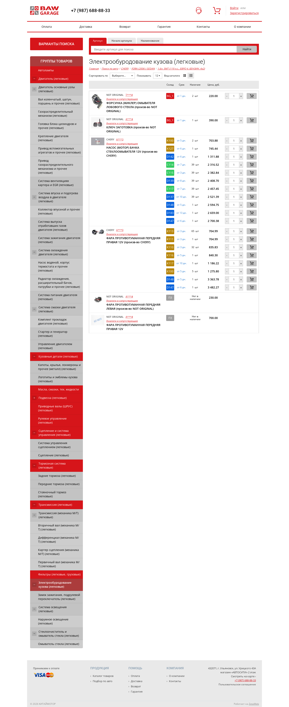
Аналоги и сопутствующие (122, 99)
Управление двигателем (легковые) (55, 346)
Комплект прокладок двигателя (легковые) (52, 321)
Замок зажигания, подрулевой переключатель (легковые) (59, 597)
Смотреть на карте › (243, 676)
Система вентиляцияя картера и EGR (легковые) (55, 183)
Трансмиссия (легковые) (55, 505)
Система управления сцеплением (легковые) (54, 445)
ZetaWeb (254, 704)
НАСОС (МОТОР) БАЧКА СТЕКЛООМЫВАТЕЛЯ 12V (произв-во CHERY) (132, 151)
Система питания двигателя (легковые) (57, 297)
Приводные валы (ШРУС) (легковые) (55, 408)
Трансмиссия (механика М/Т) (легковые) (58, 515)
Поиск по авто (110, 68)
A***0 (119, 230)
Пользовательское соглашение (237, 684)
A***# (129, 119)
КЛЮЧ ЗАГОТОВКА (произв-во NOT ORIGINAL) (131, 129)
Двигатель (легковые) (53, 79)
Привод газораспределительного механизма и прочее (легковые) (55, 167)
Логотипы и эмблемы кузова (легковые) (57, 379)
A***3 (119, 139)
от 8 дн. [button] (181, 181)
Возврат (125, 27)
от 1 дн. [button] (181, 96)
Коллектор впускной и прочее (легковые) (59, 211)
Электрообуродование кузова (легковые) (55, 584)
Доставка (85, 27)
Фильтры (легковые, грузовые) (59, 574)
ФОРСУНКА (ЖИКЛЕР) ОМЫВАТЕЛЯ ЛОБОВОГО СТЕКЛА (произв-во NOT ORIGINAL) (131, 107)
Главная (94, 68)
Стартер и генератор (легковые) (52, 334)
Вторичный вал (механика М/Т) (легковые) (58, 527)
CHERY (124, 69)
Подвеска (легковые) (53, 398)
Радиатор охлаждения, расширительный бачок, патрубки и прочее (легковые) (59, 283)
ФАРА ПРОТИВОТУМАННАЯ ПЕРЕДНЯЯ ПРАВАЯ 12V (133, 327)
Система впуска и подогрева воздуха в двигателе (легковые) (58, 197)
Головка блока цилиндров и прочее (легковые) (57, 126)
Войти (234, 8)
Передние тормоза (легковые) (58, 484)
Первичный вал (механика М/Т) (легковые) (58, 564)
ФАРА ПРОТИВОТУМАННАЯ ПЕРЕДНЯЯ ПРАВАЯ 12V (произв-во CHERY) (133, 240)
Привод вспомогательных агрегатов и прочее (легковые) (59, 150)
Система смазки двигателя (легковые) (57, 309)
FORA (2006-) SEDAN (143, 68)
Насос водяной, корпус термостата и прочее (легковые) (54, 266)
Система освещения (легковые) (53, 609)
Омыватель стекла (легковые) (58, 644)
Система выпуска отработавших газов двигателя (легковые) (52, 226)
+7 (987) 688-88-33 (90, 11)
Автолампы (46, 70)
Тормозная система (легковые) (52, 465)
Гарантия (164, 27)
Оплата (47, 27)
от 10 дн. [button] (181, 197)
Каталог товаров (102, 676)
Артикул (98, 40)
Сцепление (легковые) (53, 455)
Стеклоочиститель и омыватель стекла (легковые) (59, 634)
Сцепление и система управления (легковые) (54, 433)
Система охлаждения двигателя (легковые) (53, 252)
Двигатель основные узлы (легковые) (57, 89)
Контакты (203, 27)
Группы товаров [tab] (56, 61)
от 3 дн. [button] (181, 173)
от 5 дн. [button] (181, 140)
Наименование (150, 40)
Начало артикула (122, 40)
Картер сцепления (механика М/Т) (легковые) (58, 552)
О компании (242, 27)
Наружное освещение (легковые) (53, 621)
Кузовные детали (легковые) (58, 356)
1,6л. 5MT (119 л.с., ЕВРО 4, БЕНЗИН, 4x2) (181, 68)
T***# (129, 95)
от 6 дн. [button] (181, 148)
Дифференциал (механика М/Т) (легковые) (58, 540)
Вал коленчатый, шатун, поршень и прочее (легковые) (59, 101)
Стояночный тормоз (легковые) (52, 494)
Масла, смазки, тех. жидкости (58, 389)
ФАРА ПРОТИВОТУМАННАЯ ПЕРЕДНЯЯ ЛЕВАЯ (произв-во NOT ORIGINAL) (133, 307)
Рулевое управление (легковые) (52, 420)
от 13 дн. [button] (181, 213)
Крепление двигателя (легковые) (53, 138)
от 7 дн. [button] (181, 164)
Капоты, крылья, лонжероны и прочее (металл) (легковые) (59, 367)
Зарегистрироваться (244, 13)
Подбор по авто (102, 681)
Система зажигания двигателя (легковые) (59, 240)
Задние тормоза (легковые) (57, 476)
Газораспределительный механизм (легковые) (55, 113)
